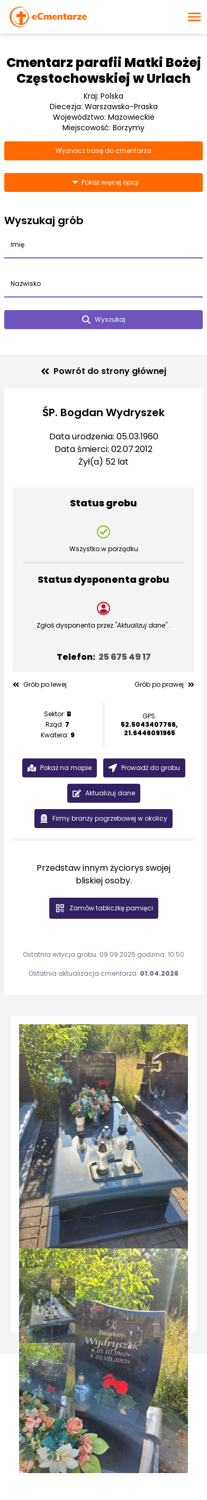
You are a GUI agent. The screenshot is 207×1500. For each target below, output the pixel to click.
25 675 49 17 (124, 657)
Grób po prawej (164, 684)
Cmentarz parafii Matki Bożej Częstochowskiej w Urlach (103, 70)
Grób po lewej (40, 684)
